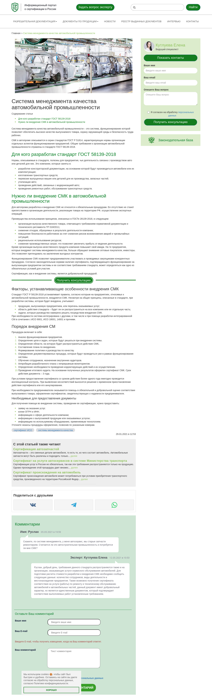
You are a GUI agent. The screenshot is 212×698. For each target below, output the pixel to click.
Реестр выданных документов (141, 21)
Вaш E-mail (21, 631)
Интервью (174, 21)
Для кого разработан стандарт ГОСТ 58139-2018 (44, 118)
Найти (193, 7)
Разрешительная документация (35, 21)
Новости (110, 21)
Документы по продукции (80, 21)
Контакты (192, 21)
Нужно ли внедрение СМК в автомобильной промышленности (51, 122)
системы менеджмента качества (55, 430)
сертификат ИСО (23, 430)
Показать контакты (170, 57)
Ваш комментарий (25, 650)
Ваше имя (20, 620)
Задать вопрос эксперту (95, 7)
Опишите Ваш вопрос (156, 89)
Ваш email (149, 77)
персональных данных (90, 678)
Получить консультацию (74, 280)
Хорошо (51, 690)
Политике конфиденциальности (51, 683)
